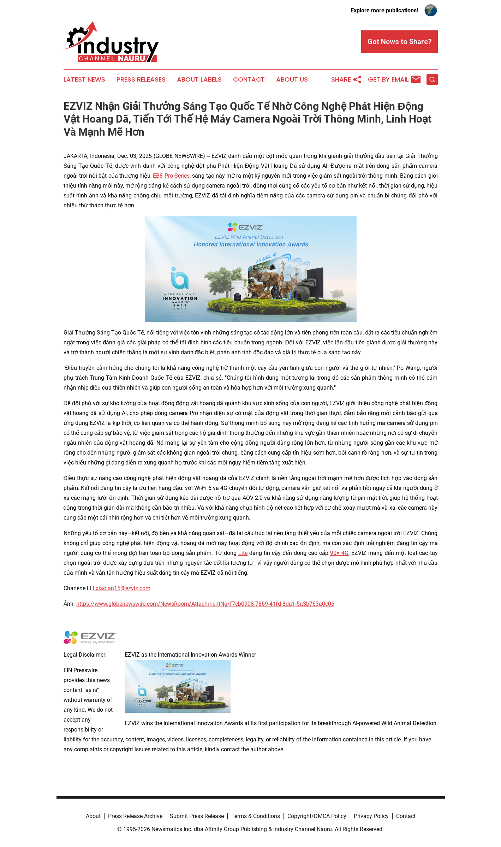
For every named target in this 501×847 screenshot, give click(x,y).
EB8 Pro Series (171, 175)
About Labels (199, 79)
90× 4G (339, 553)
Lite (242, 553)
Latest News (84, 79)
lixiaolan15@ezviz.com (121, 588)
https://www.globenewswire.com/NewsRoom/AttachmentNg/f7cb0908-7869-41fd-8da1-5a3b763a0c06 (205, 603)
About (93, 816)
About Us (292, 79)
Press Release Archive (135, 816)
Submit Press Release (197, 816)
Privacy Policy (371, 816)
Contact (249, 79)
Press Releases (141, 79)
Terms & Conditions (255, 816)
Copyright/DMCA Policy (316, 816)
